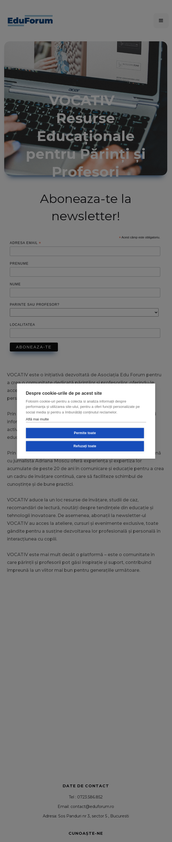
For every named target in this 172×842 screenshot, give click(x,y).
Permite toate (85, 433)
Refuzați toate (85, 446)
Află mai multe (37, 419)
